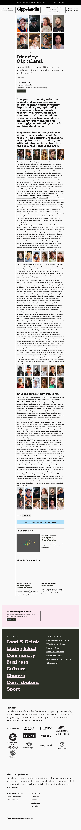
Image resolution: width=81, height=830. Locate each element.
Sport (13, 702)
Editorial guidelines (15, 806)
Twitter (47, 528)
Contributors (23, 695)
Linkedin (35, 819)
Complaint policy (14, 809)
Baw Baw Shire (54, 667)
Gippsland (26, 522)
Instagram (35, 816)
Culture (16, 681)
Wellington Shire (55, 656)
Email (53, 528)
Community (27, 53)
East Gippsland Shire (57, 652)
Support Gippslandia (72, 10)
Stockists (35, 809)
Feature (19, 53)
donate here (60, 2)
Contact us (35, 806)
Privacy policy (12, 812)
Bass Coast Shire (55, 663)
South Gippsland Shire (58, 671)
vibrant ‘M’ (44, 199)
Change (16, 688)
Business (18, 674)
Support (21, 91)
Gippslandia (26, 83)
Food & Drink (23, 654)
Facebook (39, 528)
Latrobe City (53, 660)
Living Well (22, 661)
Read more (45, 554)
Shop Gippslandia (73, 8)
